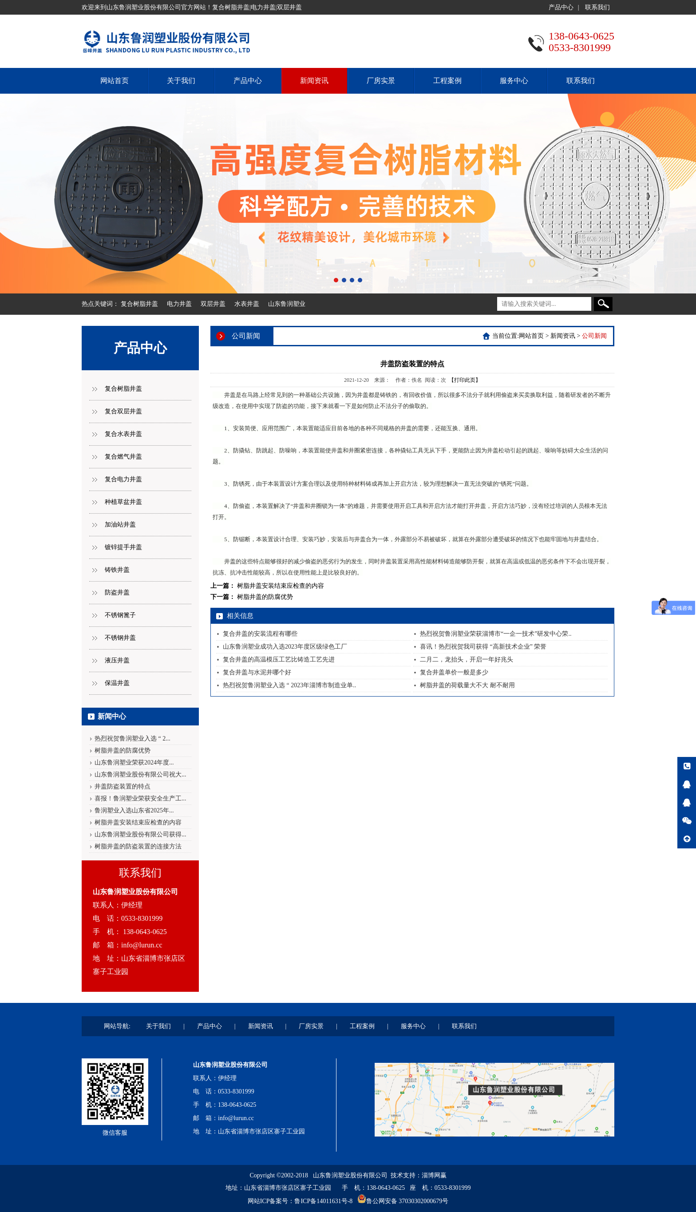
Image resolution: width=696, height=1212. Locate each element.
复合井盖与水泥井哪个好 (257, 672)
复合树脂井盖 (139, 304)
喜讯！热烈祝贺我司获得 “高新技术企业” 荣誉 (483, 646)
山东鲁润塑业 (286, 304)
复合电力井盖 (123, 479)
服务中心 (514, 80)
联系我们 (597, 7)
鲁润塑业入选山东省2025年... (134, 810)
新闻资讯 (314, 80)
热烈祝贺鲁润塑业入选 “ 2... (132, 738)
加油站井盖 (120, 524)
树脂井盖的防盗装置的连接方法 (138, 846)
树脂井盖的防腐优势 (122, 750)
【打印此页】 (465, 380)
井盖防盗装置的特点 (122, 786)
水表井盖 (246, 304)
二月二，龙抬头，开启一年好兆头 (466, 659)
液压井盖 (117, 660)
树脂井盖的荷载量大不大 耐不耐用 (467, 685)
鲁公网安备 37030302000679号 (407, 1201)
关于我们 (181, 80)
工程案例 (447, 80)
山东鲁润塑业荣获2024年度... (134, 762)
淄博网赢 (434, 1175)
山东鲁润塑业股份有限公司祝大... (140, 774)
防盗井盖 (117, 592)
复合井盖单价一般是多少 (454, 672)
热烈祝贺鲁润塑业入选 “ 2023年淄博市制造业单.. (289, 685)
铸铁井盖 (117, 569)
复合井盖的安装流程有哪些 (260, 633)
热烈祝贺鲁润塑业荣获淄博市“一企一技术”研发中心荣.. (495, 633)
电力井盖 (179, 304)
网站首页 (114, 80)
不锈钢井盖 (120, 637)
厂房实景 (381, 80)
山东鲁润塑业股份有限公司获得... (140, 834)
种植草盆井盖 (123, 502)
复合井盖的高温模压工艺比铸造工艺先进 (279, 659)
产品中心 (561, 7)
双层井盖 (213, 304)
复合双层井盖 (123, 411)
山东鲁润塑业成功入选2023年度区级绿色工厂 (285, 646)
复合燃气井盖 (123, 456)
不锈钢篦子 (120, 615)
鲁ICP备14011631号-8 (323, 1201)
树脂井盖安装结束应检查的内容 (138, 822)
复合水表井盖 (123, 434)
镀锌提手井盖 (123, 547)
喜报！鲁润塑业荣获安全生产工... (140, 798)
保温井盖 (117, 683)
